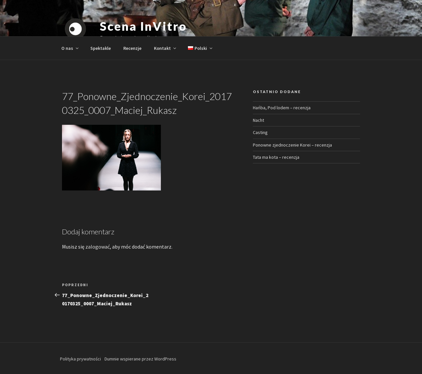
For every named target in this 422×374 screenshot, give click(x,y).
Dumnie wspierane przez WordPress (140, 359)
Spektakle (100, 48)
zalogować (97, 246)
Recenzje (132, 48)
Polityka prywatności (80, 359)
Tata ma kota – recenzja (276, 157)
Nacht (258, 120)
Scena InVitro (143, 26)
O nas (70, 48)
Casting (260, 132)
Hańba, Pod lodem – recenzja (282, 108)
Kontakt (165, 48)
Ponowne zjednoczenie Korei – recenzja (292, 145)
